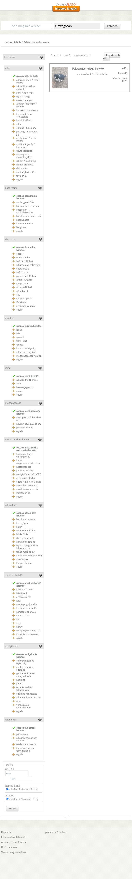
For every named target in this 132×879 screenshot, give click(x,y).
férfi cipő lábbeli (24, 261)
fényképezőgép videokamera (24, 455)
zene (18, 623)
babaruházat (22, 220)
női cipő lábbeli (24, 287)
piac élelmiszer (24, 427)
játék (18, 600)
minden (13, 789)
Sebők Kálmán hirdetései (36, 42)
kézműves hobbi (24, 589)
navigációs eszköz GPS (28, 474)
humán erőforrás (24, 164)
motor (19, 391)
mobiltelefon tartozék (27, 489)
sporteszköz (22, 615)
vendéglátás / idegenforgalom (24, 156)
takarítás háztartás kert (28, 697)
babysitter (21, 227)
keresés (112, 26)
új (37, 799)
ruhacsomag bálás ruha (28, 265)
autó (18, 383)
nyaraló (20, 337)
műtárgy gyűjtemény (27, 604)
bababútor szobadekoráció (24, 211)
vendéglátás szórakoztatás (23, 706)
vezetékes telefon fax (27, 485)
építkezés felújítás (25, 530)
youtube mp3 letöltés (56, 832)
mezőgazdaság (13, 403)
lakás (19, 329)
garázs (19, 344)
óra (18, 294)
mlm (18, 124)
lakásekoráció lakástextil (29, 555)
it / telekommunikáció (27, 110)
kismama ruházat (25, 223)
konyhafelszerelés (25, 541)
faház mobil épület (25, 552)
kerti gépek (22, 523)
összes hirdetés (13, 42)
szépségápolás (24, 298)
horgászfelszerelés (26, 612)
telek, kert (21, 341)
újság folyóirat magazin (28, 630)
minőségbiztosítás (25, 172)
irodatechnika (23, 493)
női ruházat (22, 291)
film (18, 619)
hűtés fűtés (22, 534)
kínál (35, 789)
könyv (19, 626)
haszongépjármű (24, 387)
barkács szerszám (25, 519)
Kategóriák (9, 57)
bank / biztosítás (25, 92)
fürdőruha (21, 302)
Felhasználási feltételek (13, 837)
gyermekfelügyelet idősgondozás (25, 674)
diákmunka (22, 168)
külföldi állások (24, 120)
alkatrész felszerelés (27, 380)
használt (26, 799)
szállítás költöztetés (26, 693)
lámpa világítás (24, 563)
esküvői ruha (23, 257)
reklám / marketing (26, 161)
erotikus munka (24, 100)
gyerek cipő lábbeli (26, 276)
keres (25, 789)
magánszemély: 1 (82, 55)
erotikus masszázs (26, 744)
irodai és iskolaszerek (27, 634)
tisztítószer (22, 559)
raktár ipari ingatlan (26, 352)
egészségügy (23, 96)
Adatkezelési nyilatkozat (14, 842)
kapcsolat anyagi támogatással (25, 749)
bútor (19, 527)
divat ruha (10, 239)
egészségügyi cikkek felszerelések (27, 546)
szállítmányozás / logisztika (25, 145)
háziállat (20, 680)
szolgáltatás (11, 646)
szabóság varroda (25, 306)
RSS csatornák (9, 847)
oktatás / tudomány (26, 128)
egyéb (19, 179)
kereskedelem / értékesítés (24, 115)
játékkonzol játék (25, 470)
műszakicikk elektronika (17, 439)
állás (7, 68)
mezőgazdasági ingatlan (28, 356)
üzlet (18, 701)
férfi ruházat (22, 272)
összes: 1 (56, 55)
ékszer (19, 253)
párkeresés (22, 734)
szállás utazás (23, 597)
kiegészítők (22, 283)
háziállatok (21, 593)
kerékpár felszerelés (26, 608)
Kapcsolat (6, 832)
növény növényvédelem (28, 424)
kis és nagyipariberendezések (28, 461)
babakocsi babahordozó (28, 216)
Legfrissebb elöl (111, 57)
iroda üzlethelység (25, 348)
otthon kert (10, 505)
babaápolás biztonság (27, 206)
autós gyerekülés (25, 202)
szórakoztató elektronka (28, 481)
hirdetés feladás (66, 8)
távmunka (21, 176)
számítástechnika (25, 478)
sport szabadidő (13, 575)
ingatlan (9, 318)
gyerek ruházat (24, 280)
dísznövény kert (24, 538)
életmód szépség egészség (25, 662)
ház (18, 333)
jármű (8, 368)
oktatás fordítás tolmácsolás (24, 688)
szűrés (12, 808)
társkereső (10, 719)
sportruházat (22, 268)
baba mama (11, 188)
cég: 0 (67, 55)
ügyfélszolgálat (24, 150)
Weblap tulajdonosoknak (13, 852)
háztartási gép (23, 467)
